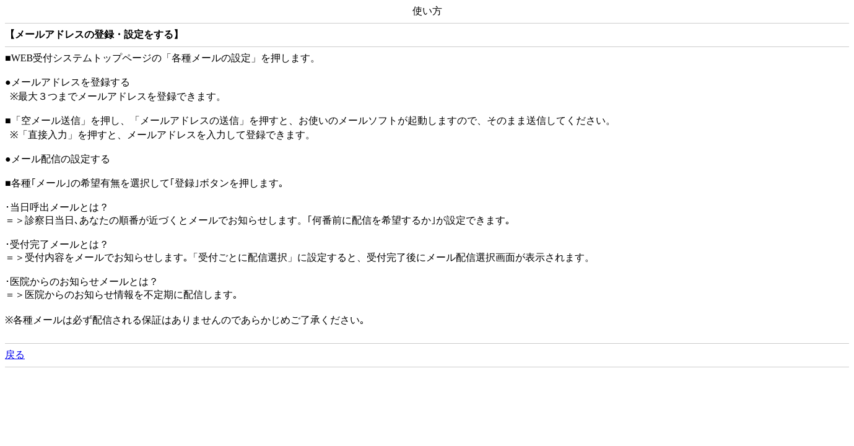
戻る (15, 354)
